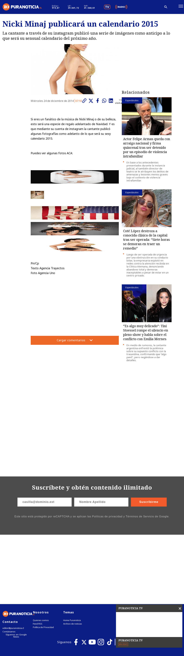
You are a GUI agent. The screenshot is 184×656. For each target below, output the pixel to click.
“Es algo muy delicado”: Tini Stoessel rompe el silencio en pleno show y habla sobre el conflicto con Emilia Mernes (145, 333)
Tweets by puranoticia (138, 544)
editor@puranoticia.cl (13, 560)
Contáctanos (8, 564)
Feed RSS (37, 556)
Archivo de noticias (72, 556)
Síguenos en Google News (15, 567)
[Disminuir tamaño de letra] (147, 7)
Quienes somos (41, 552)
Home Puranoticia (72, 552)
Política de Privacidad (43, 559)
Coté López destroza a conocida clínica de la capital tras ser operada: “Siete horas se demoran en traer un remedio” (146, 241)
